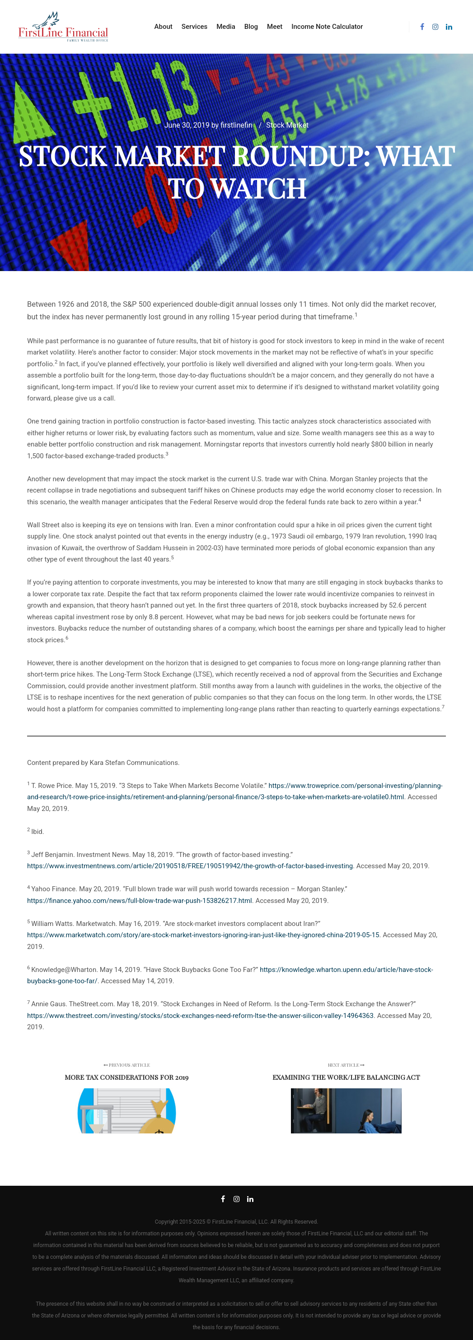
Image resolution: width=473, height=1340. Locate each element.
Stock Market (287, 125)
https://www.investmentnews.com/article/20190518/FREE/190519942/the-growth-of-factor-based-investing (190, 866)
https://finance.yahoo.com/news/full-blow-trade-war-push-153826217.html (139, 901)
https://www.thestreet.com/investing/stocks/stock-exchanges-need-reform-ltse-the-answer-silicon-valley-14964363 (200, 1016)
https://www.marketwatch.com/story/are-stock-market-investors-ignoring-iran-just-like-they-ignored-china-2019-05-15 (203, 935)
